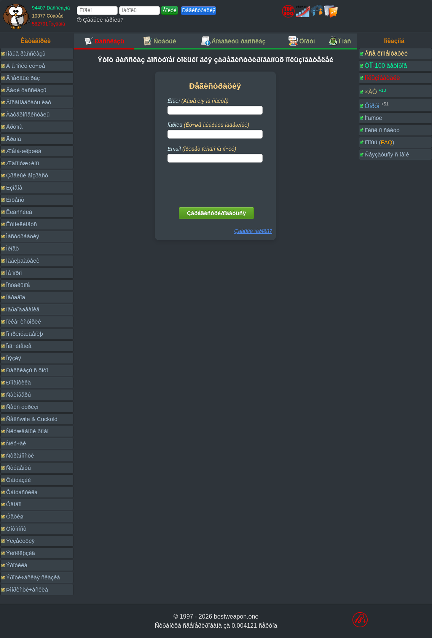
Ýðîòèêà (16, 565)
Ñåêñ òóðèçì (22, 407)
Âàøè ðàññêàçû (26, 90)
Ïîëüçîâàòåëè (382, 78)
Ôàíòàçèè (18, 480)
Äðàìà (13, 139)
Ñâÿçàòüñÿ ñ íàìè (387, 154)
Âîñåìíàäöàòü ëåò (28, 102)
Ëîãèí (197, 101)
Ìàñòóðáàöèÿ (22, 236)
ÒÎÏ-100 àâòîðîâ (386, 65)
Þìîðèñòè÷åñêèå (27, 589)
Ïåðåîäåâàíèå (23, 309)
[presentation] (216, 183)
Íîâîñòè (373, 118)
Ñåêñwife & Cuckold (31, 419)
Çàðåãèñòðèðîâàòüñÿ (216, 213)
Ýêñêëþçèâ (20, 553)
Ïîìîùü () (379, 142)
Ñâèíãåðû (18, 394)
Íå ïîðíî (14, 273)
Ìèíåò (12, 248)
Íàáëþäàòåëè (23, 260)
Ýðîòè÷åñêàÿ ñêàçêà (33, 577)
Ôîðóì (372, 105)
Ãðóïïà (14, 126)
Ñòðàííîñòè (20, 455)
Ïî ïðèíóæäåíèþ (24, 333)
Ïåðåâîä (15, 297)
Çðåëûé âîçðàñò (27, 175)
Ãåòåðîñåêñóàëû (27, 114)
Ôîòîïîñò (16, 528)
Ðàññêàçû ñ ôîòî (27, 370)
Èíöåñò (15, 199)
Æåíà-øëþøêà (23, 151)
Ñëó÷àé (16, 443)
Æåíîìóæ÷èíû (22, 163)
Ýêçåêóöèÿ (20, 541)
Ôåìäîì (14, 504)
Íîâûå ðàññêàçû (25, 53)
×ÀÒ (371, 92)
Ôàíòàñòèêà (22, 492)
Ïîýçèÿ (13, 358)
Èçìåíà (14, 187)
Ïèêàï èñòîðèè (23, 321)
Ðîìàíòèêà (18, 382)
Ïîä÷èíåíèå (19, 346)
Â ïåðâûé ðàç (23, 78)
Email (201, 149)
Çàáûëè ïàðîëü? (100, 19)
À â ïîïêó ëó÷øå (25, 65)
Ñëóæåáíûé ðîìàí (27, 431)
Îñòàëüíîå (18, 285)
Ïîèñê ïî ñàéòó (382, 130)
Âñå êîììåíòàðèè (386, 53)
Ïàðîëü (208, 125)
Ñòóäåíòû (18, 467)
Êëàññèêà (19, 212)
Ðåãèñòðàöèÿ (198, 10)
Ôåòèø (15, 516)
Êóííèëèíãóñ (21, 224)
